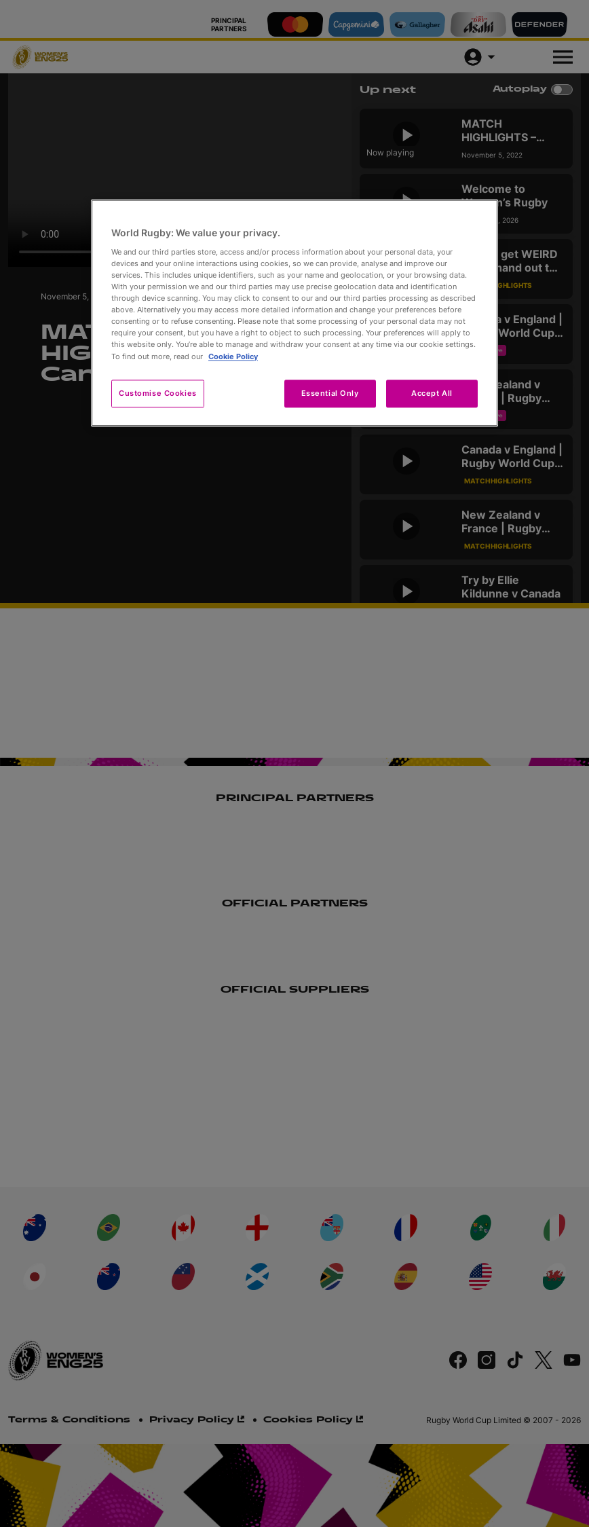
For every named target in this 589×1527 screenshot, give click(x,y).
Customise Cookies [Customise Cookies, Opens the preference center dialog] (158, 393)
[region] (294, 313)
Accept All (432, 393)
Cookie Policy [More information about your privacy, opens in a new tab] (233, 356)
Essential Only (330, 393)
